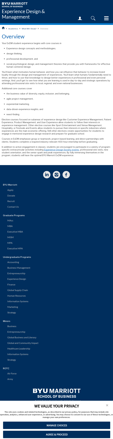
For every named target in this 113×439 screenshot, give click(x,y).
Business (11, 326)
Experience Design (16, 278)
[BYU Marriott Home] (15, 4)
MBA (10, 226)
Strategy (11, 312)
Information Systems (17, 301)
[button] (107, 405)
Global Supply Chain (17, 290)
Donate (11, 195)
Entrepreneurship (16, 273)
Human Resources (16, 295)
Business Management (18, 267)
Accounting (13, 262)
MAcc (10, 220)
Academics (13, 29)
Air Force (11, 373)
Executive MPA (15, 248)
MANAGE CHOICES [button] (56, 425)
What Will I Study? (29, 29)
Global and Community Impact (22, 343)
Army (10, 379)
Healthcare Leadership (18, 348)
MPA (10, 242)
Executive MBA (15, 231)
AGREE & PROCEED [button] (57, 434)
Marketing (12, 306)
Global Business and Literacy (21, 337)
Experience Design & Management (23, 14)
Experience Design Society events (61, 149)
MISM (10, 237)
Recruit (11, 201)
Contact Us (13, 206)
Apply (10, 190)
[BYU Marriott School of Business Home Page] (3, 27)
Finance (11, 284)
